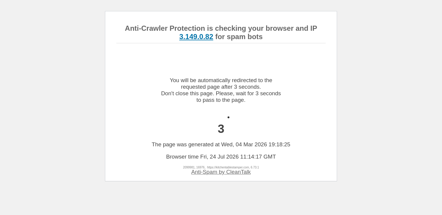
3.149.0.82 (196, 37)
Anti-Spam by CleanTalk (221, 172)
